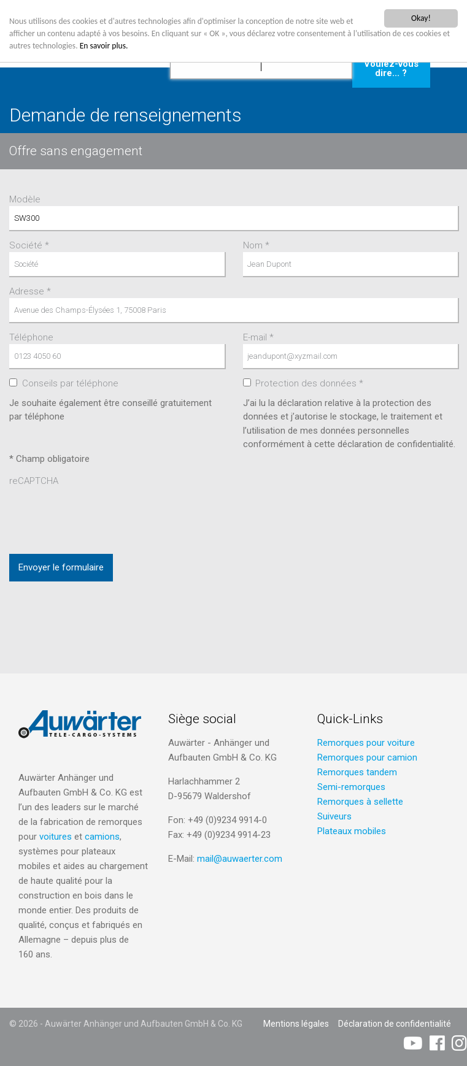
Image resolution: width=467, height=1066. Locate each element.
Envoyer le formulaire (61, 567)
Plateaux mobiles (351, 831)
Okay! (421, 18)
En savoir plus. (104, 45)
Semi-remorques (351, 786)
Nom (256, 245)
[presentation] (102, 511)
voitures (55, 836)
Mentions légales (296, 1024)
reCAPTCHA (33, 480)
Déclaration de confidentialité (394, 1024)
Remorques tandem (357, 772)
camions (102, 836)
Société (29, 245)
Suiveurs (334, 816)
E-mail (258, 337)
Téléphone (31, 337)
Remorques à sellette (360, 801)
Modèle (25, 199)
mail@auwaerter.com (239, 858)
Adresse (30, 291)
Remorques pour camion (367, 757)
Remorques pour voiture (366, 742)
